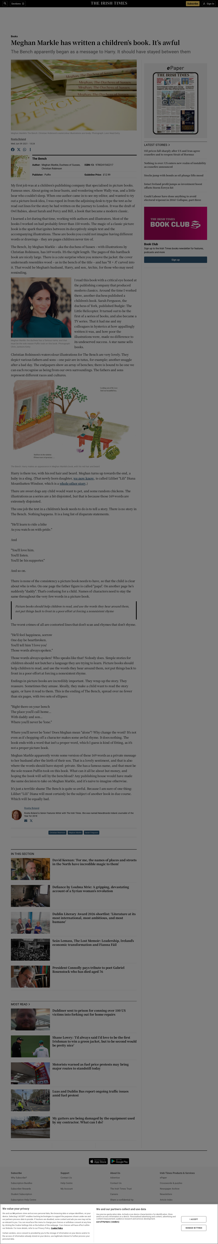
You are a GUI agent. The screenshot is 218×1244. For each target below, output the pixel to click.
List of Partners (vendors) (107, 1222)
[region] (109, 1224)
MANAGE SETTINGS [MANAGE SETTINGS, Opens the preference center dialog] (194, 1228)
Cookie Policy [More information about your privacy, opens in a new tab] (57, 1228)
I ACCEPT (194, 1219)
